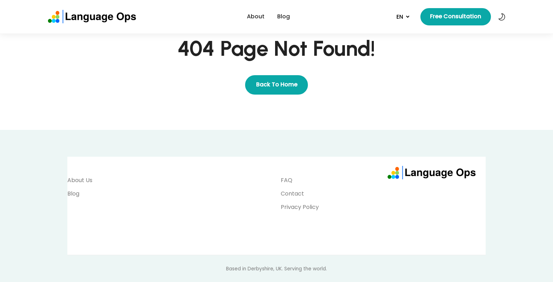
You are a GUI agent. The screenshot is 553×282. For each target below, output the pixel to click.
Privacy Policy (300, 207)
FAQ (286, 180)
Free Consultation (455, 16)
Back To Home (276, 84)
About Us (79, 180)
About (256, 16)
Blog (283, 16)
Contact (292, 194)
